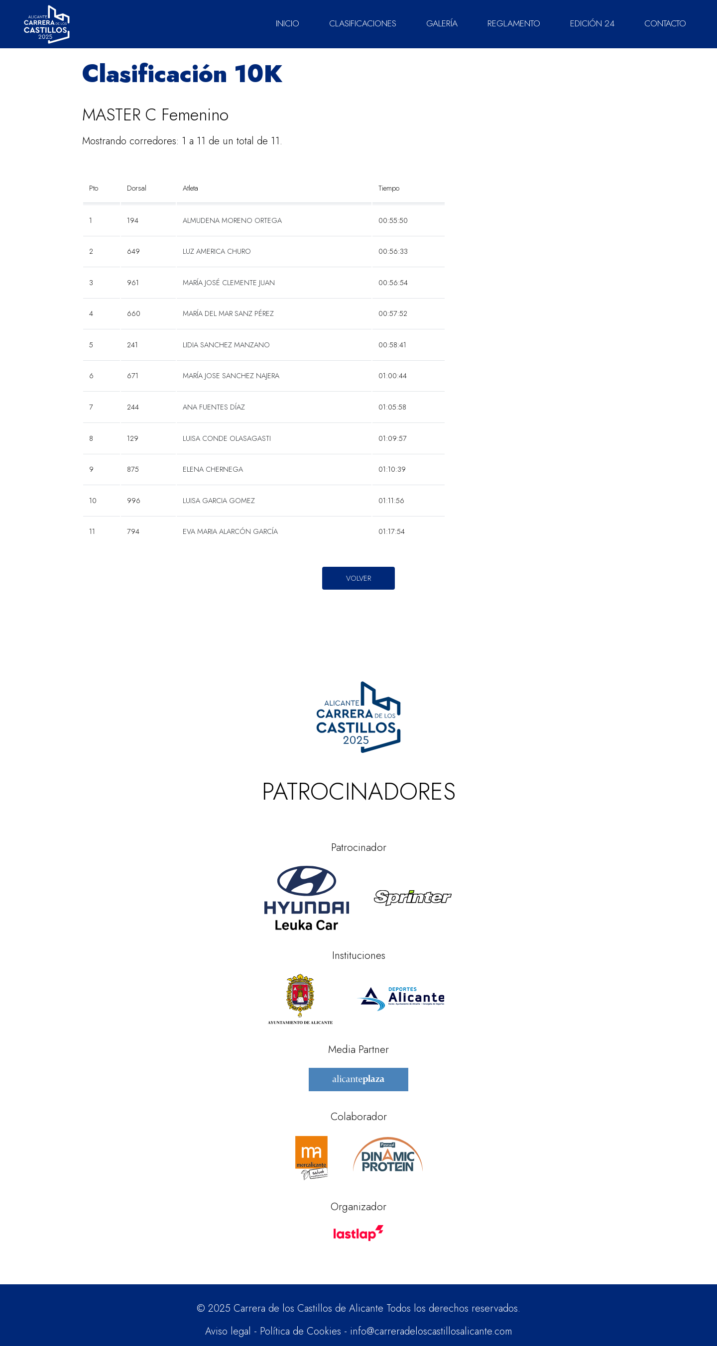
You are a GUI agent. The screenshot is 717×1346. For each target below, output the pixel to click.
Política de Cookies (300, 1331)
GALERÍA (442, 23)
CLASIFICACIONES (362, 23)
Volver (358, 578)
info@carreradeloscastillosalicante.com (431, 1331)
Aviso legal (228, 1331)
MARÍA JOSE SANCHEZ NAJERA (231, 376)
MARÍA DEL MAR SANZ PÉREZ (228, 313)
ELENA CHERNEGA (213, 469)
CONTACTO (665, 23)
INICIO (287, 23)
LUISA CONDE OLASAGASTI (227, 438)
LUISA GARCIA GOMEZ (219, 501)
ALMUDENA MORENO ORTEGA (232, 220)
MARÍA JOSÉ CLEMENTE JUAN (229, 283)
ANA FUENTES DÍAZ (214, 407)
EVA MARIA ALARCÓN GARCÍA (230, 531)
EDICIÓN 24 (592, 23)
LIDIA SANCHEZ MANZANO (226, 345)
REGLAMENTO (513, 23)
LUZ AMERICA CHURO (217, 251)
